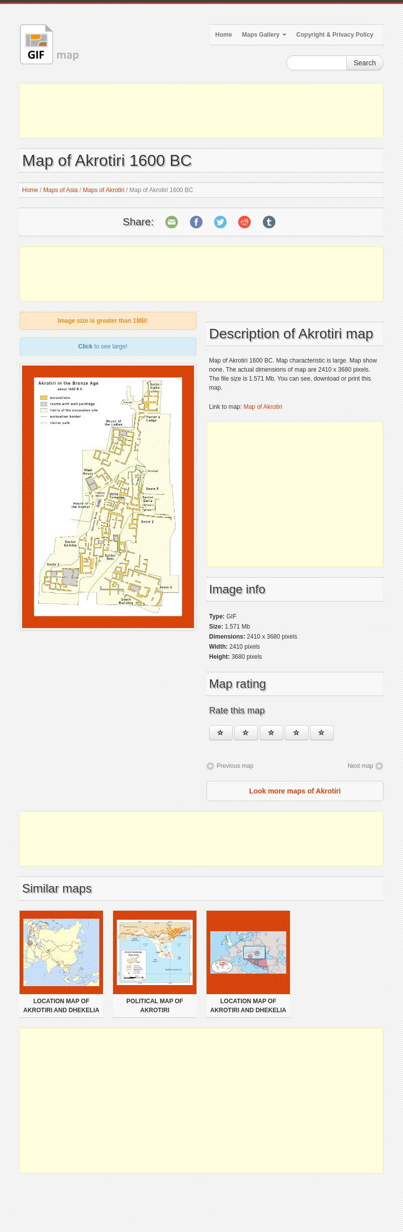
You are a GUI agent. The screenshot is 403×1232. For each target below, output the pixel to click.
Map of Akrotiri (263, 406)
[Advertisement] (201, 110)
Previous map (235, 765)
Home (223, 34)
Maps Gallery (264, 34)
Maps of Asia (60, 190)
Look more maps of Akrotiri (295, 791)
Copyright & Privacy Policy (334, 34)
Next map (360, 765)
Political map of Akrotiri (155, 1006)
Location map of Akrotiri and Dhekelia (61, 1006)
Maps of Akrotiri (104, 190)
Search (365, 63)
